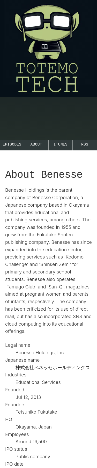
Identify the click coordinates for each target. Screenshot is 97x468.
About (36, 144)
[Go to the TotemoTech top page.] (48, 101)
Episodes (12, 144)
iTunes (61, 144)
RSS (84, 144)
